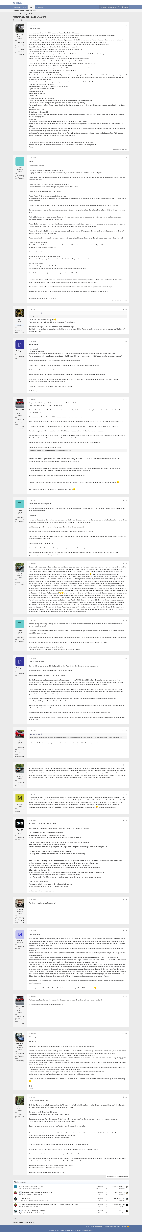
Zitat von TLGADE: (35, 313)
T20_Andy (21, 1213)
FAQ (24, 7)
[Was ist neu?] (119, 7)
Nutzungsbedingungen (97, 1226)
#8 (126, 620)
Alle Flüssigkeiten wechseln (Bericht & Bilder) (37, 1192)
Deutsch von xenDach (85, 1230)
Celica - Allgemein (36, 1188)
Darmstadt (21, 178)
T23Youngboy (22, 1200)
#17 (126, 1033)
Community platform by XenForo (62, 1230)
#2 (126, 158)
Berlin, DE (21, 920)
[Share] (124, 25)
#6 (126, 500)
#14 (126, 899)
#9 (126, 658)
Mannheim (21, 1056)
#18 (126, 1097)
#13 (126, 820)
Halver (22, 422)
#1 (126, 25)
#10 (126, 730)
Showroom (35, 1206)
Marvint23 (17, 20)
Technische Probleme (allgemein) (39, 1213)
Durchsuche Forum (30, 10)
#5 (126, 399)
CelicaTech (122, 1188)
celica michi (122, 1194)
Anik (20, 1188)
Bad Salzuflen (21, 753)
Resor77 (122, 1206)
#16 (126, 996)
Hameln (22, 584)
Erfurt (23, 1118)
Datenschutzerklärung (110, 1226)
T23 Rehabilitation (25, 1198)
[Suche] (125, 7)
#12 (126, 794)
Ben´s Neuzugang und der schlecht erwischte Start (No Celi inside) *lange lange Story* (48, 1205)
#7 (126, 563)
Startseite (17, 7)
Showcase (39, 7)
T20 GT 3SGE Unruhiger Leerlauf (33, 1211)
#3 (126, 309)
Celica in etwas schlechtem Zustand (31, 1186)
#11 (126, 765)
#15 (126, 931)
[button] (44, 7)
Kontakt (88, 1226)
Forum (31, 7)
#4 (126, 341)
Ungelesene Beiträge (18, 10)
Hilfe (118, 1226)
